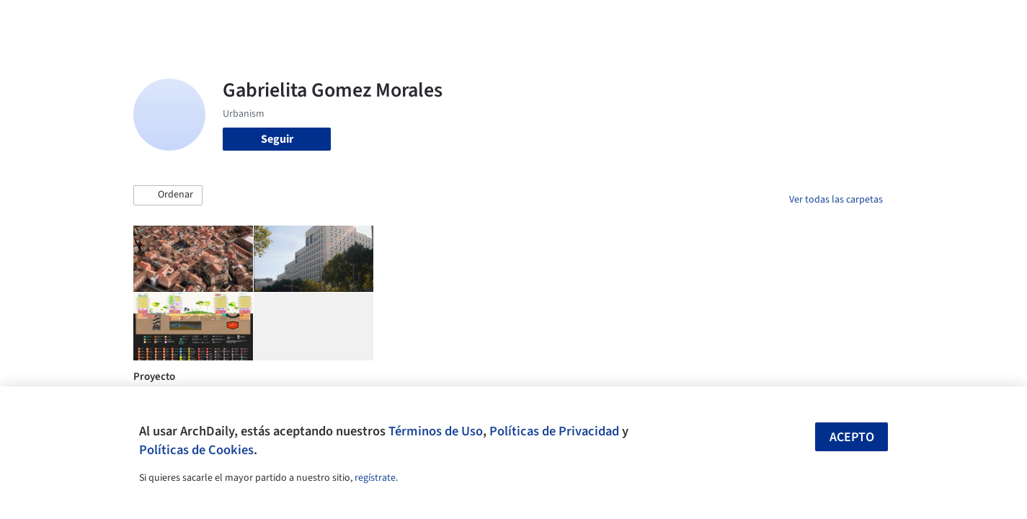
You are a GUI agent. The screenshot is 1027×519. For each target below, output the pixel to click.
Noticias (653, 20)
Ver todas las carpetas (836, 200)
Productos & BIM (580, 20)
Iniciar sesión (779, 20)
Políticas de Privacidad (554, 431)
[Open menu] (946, 20)
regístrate (375, 478)
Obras (453, 20)
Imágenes (504, 20)
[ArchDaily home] (81, 20)
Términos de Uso (435, 431)
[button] (168, 195)
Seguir (277, 139)
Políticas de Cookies (196, 449)
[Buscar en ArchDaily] (283, 20)
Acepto (852, 437)
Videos (701, 20)
